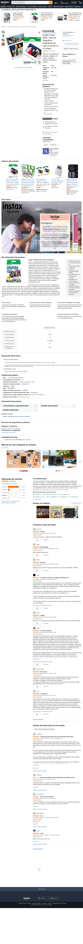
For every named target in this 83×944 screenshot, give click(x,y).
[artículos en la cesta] (80, 2)
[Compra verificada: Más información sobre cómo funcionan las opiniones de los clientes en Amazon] (37, 564)
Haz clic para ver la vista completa (23, 67)
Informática (77, 6)
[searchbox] (37, 2)
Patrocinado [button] (4, 476)
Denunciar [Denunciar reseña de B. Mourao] (46, 569)
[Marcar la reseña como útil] (37, 569)
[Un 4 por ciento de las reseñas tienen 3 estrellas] (13, 521)
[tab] (37, 524)
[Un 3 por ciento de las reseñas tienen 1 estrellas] (13, 527)
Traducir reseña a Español (39, 800)
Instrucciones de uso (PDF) (8, 461)
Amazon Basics (42, 6)
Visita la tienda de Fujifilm (49, 33)
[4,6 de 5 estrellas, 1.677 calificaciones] (56, 184)
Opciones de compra (49, 357)
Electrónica (3, 26)
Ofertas (50, 6)
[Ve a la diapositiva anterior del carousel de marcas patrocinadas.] (3, 491)
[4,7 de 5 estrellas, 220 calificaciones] (25, 187)
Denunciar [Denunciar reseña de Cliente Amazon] (46, 715)
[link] (19, 20)
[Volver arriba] (41, 920)
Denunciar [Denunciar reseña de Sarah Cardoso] (35, 835)
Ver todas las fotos (76, 532)
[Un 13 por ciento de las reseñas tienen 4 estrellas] (13, 519)
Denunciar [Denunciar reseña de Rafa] (46, 743)
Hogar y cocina (69, 6)
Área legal (44, 932)
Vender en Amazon (58, 6)
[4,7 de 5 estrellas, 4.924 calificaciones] (11, 185)
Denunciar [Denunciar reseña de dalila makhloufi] (35, 853)
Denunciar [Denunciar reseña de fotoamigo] (35, 816)
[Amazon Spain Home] (27, 928)
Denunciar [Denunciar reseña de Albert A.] (46, 693)
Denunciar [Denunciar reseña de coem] (46, 637)
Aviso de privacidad (36, 932)
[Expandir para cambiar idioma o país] (48, 927)
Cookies (49, 932)
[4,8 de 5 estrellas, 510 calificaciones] (70, 187)
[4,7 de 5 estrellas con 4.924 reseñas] (47, 18)
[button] (3, 6)
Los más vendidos (32, 6)
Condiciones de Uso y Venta (24, 932)
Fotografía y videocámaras (13, 26)
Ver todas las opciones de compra (71, 43)
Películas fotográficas (31, 26)
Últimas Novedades (21, 6)
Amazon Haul (10, 6)
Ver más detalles (48, 114)
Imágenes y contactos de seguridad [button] (10, 457)
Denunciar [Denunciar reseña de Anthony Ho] (35, 797)
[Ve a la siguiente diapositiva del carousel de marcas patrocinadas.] (80, 491)
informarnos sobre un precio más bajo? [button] (19, 445)
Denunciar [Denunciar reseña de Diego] (46, 584)
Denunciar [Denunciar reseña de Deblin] (46, 652)
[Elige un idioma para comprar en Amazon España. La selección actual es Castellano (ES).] (56, 3)
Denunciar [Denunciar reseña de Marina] (46, 599)
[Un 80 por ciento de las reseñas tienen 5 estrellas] (13, 516)
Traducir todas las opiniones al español (44, 758)
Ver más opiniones (38, 748)
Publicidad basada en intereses (59, 932)
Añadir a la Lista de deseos (71, 48)
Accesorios (23, 26)
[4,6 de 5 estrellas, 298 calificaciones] (40, 185)
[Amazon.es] (5, 2)
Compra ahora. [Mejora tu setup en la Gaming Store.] (53, 155)
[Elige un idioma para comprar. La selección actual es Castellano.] (42, 927)
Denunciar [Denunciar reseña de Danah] (35, 870)
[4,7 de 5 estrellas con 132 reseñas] (19, 18)
